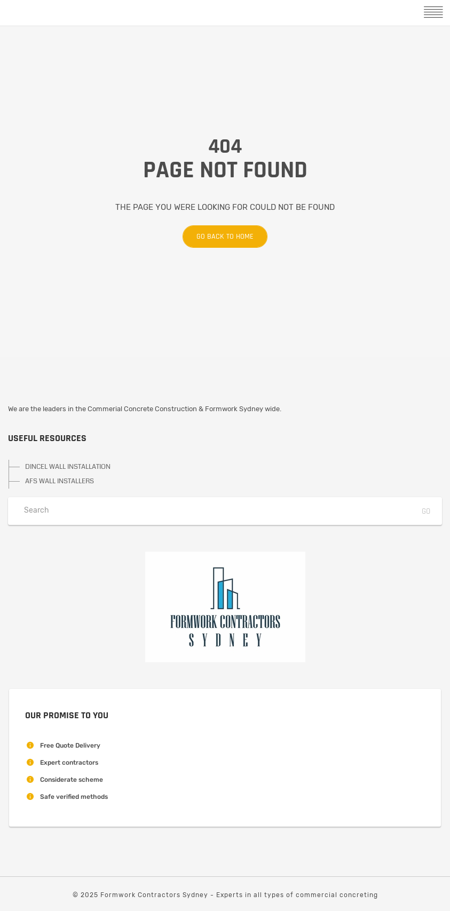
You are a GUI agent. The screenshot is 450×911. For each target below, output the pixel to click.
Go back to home (218, 236)
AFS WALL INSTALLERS (59, 481)
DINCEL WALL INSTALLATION (67, 467)
